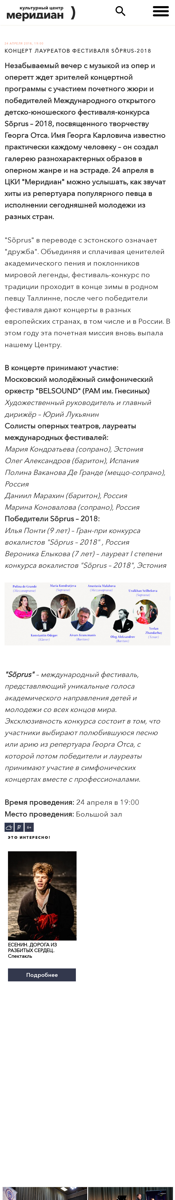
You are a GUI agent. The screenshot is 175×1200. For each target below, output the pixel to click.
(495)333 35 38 (139, 11)
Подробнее (42, 974)
